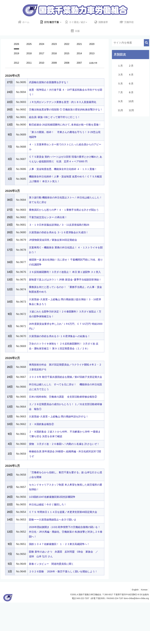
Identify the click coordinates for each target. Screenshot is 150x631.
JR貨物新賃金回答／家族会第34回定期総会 (54, 249)
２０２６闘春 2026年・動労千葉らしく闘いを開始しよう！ (65, 599)
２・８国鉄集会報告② (42, 447)
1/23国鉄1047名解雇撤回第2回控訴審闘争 (53, 525)
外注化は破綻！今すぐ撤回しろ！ (49, 532)
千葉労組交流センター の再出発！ (49, 226)
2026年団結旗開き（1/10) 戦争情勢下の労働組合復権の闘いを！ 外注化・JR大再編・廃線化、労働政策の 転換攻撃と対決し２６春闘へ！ (65, 560)
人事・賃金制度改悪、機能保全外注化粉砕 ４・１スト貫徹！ (65, 178)
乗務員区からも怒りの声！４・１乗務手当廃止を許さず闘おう (66, 219)
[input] (130, 42)
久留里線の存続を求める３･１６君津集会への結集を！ (61, 355)
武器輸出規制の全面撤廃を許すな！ (50, 82)
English (134, 618)
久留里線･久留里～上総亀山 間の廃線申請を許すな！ (60, 440)
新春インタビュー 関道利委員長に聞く (52, 592)
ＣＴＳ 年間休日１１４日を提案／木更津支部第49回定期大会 (65, 540)
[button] (146, 42)
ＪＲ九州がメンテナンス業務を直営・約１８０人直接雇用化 (64, 102)
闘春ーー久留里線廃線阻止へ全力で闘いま (54, 548)
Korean (144, 618)
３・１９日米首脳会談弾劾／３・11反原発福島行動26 (61, 234)
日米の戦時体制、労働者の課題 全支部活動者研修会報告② (65, 420)
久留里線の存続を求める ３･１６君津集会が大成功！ (60, 241)
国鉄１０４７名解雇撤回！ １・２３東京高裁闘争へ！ (61, 572)
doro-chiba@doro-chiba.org (136, 627)
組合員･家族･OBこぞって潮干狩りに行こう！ (56, 121)
